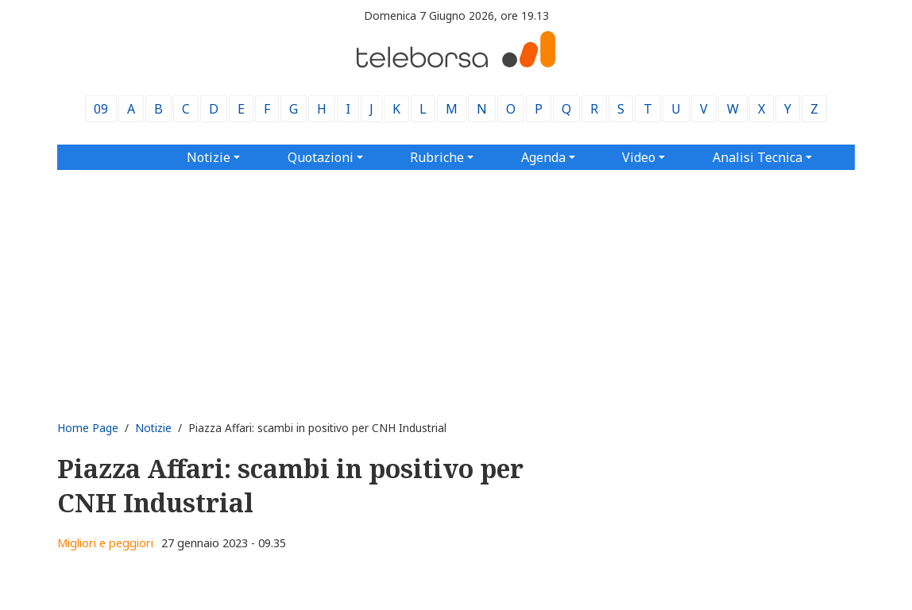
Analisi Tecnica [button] (757, 157)
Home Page (87, 427)
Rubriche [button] (437, 157)
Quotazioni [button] (321, 157)
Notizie (153, 427)
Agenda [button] (543, 157)
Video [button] (638, 157)
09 (101, 109)
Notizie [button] (208, 157)
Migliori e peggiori (105, 542)
